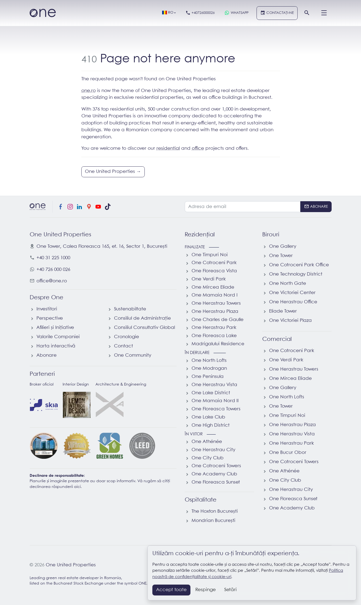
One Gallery (282, 246)
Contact (123, 346)
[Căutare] (307, 13)
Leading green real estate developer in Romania (75, 578)
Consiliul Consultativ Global (144, 327)
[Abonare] (316, 206)
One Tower (281, 255)
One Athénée (207, 441)
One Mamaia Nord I (214, 295)
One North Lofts (209, 360)
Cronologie (126, 337)
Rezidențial (200, 234)
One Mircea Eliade (213, 287)
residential (168, 148)
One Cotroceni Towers (216, 466)
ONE (142, 583)
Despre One (46, 297)
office (198, 148)
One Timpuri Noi (210, 255)
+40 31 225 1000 (53, 258)
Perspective (49, 318)
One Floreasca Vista (214, 271)
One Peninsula (208, 376)
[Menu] (324, 13)
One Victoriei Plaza (290, 320)
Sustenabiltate (130, 309)
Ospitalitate (201, 500)
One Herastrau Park (214, 327)
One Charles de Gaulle (217, 319)
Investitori (46, 309)
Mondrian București (213, 520)
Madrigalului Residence (218, 344)
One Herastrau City (213, 450)
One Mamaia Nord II (215, 401)
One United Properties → (113, 171)
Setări (230, 590)
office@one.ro (51, 281)
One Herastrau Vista (214, 385)
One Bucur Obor (287, 452)
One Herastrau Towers (216, 303)
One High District (211, 425)
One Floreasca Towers (216, 409)
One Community (132, 355)
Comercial (277, 339)
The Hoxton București (215, 511)
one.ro (88, 90)
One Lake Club (208, 417)
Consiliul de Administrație (142, 318)
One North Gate (287, 283)
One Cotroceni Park (214, 263)
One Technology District (295, 274)
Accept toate (171, 590)
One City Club (208, 458)
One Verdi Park (209, 279)
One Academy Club (214, 474)
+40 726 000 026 (53, 269)
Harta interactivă (55, 346)
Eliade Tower (283, 311)
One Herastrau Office (293, 302)
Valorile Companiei (58, 337)
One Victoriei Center (292, 293)
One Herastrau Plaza (215, 311)
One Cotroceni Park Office (299, 265)
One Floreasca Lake (214, 336)
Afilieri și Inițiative (55, 327)
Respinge (205, 590)
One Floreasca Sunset (216, 482)
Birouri (270, 234)
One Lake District (211, 393)
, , (101, 246)
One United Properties (71, 565)
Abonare (46, 355)
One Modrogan (209, 368)
